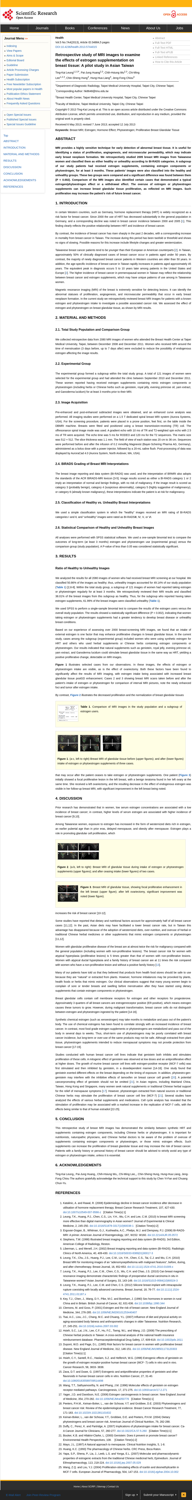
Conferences (97, 28)
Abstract (159, 38)
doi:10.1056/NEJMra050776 (112, 1398)
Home (14, 28)
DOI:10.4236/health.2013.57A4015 (76, 46)
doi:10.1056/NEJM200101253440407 (115, 1312)
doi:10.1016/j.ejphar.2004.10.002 (159, 1471)
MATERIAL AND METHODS (21, 154)
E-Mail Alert (13, 1495)
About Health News (17, 98)
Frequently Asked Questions (22, 103)
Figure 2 (75, 695)
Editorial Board (14, 60)
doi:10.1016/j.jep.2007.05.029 (123, 1462)
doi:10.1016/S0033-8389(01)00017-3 (131, 1253)
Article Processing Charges (21, 69)
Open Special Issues (17, 114)
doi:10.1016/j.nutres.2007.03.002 (98, 1326)
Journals (41, 28)
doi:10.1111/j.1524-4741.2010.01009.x (150, 1266)
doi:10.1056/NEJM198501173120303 (155, 1348)
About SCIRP (88, 1486)
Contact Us (113, 1486)
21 (132, 1081)
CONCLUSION (13, 173)
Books (70, 28)
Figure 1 (61, 664)
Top (5, 135)
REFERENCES (67, 1193)
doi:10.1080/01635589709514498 (83, 1380)
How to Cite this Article (167, 61)
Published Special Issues (20, 119)
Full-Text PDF (162, 42)
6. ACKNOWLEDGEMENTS (78, 1165)
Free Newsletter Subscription (22, 84)
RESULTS (9, 160)
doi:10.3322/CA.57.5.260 (132, 1430)
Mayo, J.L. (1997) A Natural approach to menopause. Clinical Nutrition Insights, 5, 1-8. (114, 1444)
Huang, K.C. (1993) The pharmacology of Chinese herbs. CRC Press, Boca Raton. (112, 1449)
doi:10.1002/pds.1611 (170, 1339)
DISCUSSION (12, 167)
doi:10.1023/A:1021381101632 (92, 1412)
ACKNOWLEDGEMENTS (19, 180)
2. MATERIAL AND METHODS (80, 318)
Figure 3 (184, 775)
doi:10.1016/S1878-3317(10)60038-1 (112, 1225)
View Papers (13, 50)
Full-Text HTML (163, 47)
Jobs (179, 28)
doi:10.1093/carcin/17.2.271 (150, 1389)
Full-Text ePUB (163, 52)
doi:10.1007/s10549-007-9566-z (82, 1212)
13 (157, 964)
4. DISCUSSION (68, 798)
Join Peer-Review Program (43, 1495)
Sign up (130, 1494)
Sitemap (101, 1486)
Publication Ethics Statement (22, 93)
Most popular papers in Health (23, 89)
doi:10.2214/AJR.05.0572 (163, 1235)
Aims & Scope (13, 55)
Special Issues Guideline (20, 124)
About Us (153, 28)
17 (104, 1091)
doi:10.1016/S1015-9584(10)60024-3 (156, 1280)
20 (173, 1077)
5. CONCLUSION (69, 1119)
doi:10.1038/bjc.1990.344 (150, 1303)
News (125, 28)
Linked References (165, 57)
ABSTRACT (65, 139)
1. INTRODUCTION (71, 203)
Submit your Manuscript (158, 1494)
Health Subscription (17, 79)
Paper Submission (16, 74)
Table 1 (61, 587)
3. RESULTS (65, 556)
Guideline (11, 65)
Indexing (10, 45)
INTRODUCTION (14, 147)
